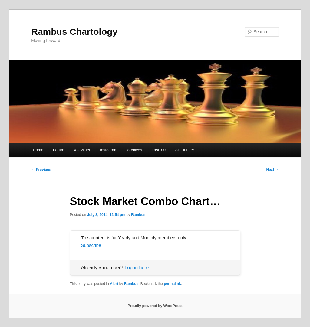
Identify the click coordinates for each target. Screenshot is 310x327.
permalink (172, 284)
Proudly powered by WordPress (154, 306)
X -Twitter (82, 150)
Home (38, 150)
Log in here (136, 267)
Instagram (108, 150)
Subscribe (91, 245)
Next (272, 170)
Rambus (138, 215)
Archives (134, 150)
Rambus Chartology (74, 32)
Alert (114, 284)
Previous (41, 170)
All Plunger (184, 150)
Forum (58, 150)
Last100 (159, 150)
